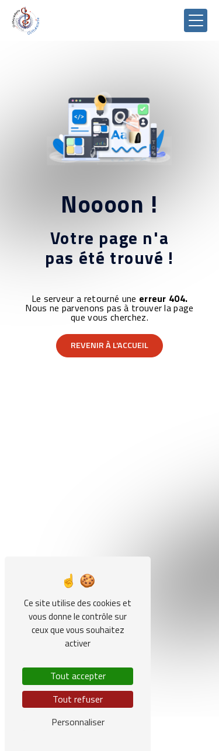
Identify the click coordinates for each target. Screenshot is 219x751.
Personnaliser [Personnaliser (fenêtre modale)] (78, 722)
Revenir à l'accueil (109, 345)
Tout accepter (78, 676)
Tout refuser (78, 699)
